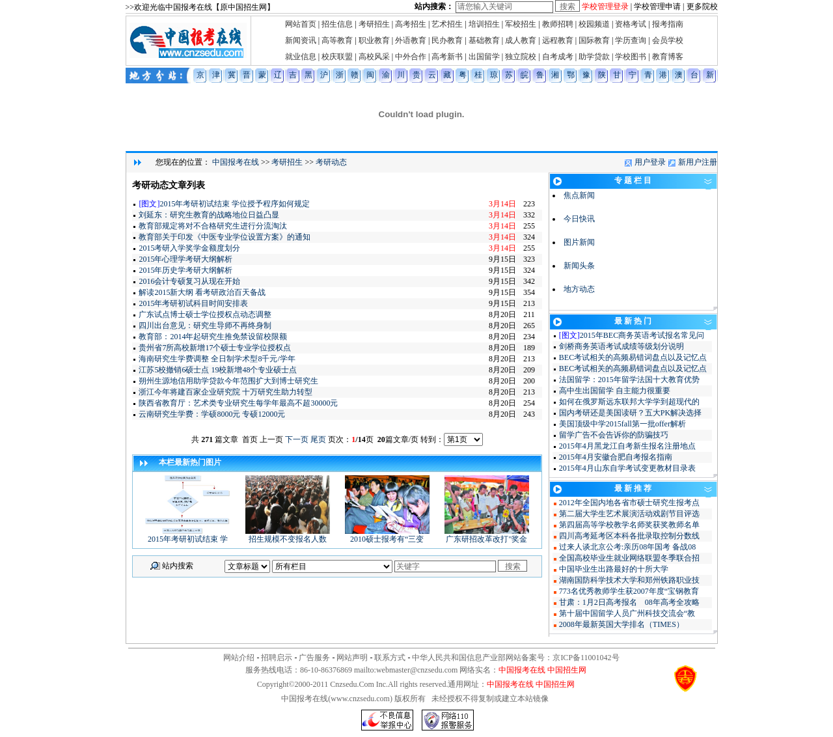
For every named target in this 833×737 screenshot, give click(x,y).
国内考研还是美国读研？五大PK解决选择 (630, 412)
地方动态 (579, 289)
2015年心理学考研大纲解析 (185, 259)
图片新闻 (579, 242)
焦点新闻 (579, 195)
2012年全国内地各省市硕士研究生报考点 (629, 502)
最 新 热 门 (632, 321)
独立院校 (520, 56)
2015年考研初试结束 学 (187, 535)
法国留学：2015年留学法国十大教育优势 (629, 379)
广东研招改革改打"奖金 (486, 535)
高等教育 (337, 40)
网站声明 (352, 657)
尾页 (318, 439)
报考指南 (667, 24)
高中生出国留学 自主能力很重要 (614, 390)
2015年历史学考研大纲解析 (185, 270)
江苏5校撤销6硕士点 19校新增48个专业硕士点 (218, 369)
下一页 (296, 439)
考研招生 (374, 24)
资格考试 (630, 24)
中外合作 (410, 56)
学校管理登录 (605, 6)
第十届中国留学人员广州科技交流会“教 (627, 613)
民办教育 (447, 40)
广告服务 (314, 657)
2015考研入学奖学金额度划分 (189, 248)
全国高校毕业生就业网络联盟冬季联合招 (629, 558)
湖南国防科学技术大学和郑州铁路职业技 (629, 580)
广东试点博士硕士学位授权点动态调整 (205, 314)
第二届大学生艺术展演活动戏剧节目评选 (629, 513)
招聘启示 (276, 657)
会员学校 (667, 40)
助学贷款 (594, 56)
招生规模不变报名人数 (287, 535)
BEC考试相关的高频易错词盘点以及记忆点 (633, 357)
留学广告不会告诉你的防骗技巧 (613, 434)
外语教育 (410, 40)
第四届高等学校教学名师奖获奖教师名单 (629, 524)
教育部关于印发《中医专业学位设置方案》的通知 (224, 237)
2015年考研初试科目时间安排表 (193, 303)
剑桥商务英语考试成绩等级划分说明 (621, 346)
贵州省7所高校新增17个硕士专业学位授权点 (215, 347)
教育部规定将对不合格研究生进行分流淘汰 (213, 225)
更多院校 (702, 6)
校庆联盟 (337, 56)
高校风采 (374, 56)
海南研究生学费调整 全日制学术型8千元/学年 (217, 358)
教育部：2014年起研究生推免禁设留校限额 (213, 336)
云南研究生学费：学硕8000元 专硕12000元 (212, 414)
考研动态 (331, 162)
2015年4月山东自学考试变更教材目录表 (627, 468)
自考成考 (557, 56)
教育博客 (667, 56)
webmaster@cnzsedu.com (416, 669)
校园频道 (594, 24)
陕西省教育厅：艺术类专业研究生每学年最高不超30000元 (238, 403)
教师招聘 (557, 24)
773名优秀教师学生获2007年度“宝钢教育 (629, 591)
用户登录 (650, 162)
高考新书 (447, 56)
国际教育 (594, 40)
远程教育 (557, 40)
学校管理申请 (657, 6)
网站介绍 (238, 657)
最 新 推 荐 (632, 488)
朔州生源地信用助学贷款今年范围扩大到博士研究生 (228, 380)
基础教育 (484, 40)
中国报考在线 (235, 162)
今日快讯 (579, 218)
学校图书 (630, 56)
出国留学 (484, 56)
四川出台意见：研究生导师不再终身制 (205, 325)
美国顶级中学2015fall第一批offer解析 (622, 423)
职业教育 (374, 40)
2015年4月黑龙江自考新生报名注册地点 (627, 446)
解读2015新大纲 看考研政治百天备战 (202, 292)
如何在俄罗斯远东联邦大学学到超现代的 (629, 401)
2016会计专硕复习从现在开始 (189, 281)
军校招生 (520, 24)
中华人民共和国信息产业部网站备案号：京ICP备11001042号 (515, 657)
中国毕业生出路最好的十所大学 (613, 569)
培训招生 (484, 24)
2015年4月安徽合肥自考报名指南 (615, 457)
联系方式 (389, 657)
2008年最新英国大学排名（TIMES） (621, 624)
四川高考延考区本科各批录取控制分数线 (629, 535)
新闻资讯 (300, 40)
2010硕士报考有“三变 (387, 535)
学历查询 (630, 40)
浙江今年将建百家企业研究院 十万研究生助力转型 (225, 391)
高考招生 (410, 24)
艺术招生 (447, 24)
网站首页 (300, 24)
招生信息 (337, 24)
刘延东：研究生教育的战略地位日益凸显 (209, 214)
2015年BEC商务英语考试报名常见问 (642, 335)
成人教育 (520, 40)
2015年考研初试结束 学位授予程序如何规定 (234, 203)
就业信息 (300, 56)
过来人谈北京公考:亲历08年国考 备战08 (627, 546)
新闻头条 (579, 265)
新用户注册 (697, 162)
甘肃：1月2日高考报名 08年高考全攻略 (629, 602)
